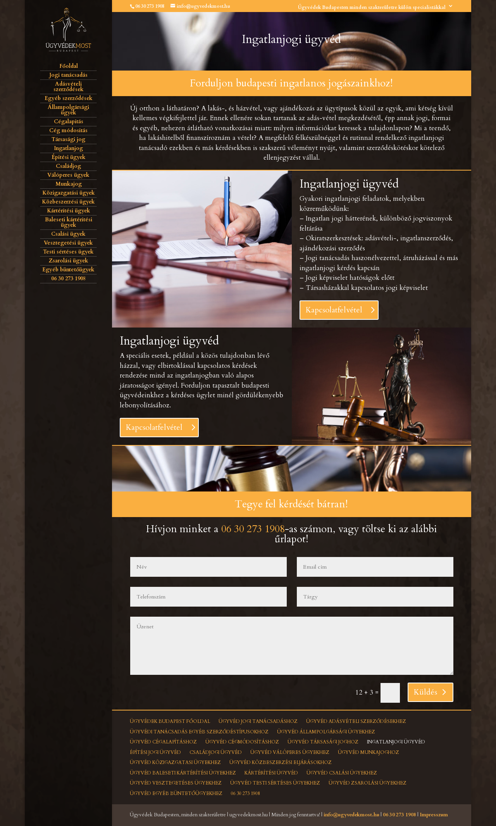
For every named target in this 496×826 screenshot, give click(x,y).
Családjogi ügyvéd (215, 752)
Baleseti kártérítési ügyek (68, 222)
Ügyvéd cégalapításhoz (163, 742)
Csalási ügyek (68, 234)
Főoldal (68, 66)
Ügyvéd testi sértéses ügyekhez (275, 783)
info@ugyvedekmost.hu (351, 814)
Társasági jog (68, 139)
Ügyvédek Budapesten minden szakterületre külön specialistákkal (372, 7)
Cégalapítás (68, 121)
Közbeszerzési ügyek (68, 201)
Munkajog (68, 184)
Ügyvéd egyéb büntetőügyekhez (176, 793)
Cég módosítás (68, 130)
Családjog (68, 166)
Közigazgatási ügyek (68, 193)
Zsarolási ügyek (68, 260)
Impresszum (434, 814)
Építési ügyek (69, 157)
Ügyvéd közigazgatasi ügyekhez (175, 762)
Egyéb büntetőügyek (68, 269)
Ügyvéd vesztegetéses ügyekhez (176, 783)
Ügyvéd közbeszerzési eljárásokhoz (280, 762)
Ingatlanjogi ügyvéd (396, 742)
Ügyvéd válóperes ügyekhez (289, 752)
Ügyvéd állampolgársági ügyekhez (326, 732)
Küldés (425, 692)
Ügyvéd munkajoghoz (368, 752)
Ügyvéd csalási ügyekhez (342, 773)
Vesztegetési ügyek (68, 243)
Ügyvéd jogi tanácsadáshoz (258, 721)
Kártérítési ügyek (68, 210)
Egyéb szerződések (69, 98)
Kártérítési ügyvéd (271, 773)
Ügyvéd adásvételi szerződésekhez (356, 721)
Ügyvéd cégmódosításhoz (242, 742)
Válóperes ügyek (68, 175)
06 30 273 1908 (149, 6)
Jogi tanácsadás (68, 75)
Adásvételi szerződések (68, 86)
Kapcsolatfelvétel (334, 310)
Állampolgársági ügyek (68, 109)
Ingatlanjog (68, 148)
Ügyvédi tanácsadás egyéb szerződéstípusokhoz (199, 732)
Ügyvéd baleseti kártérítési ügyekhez (183, 773)
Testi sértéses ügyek (68, 251)
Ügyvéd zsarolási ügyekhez (367, 783)
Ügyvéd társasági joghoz (323, 742)
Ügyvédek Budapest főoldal (170, 721)
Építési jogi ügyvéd (155, 752)
